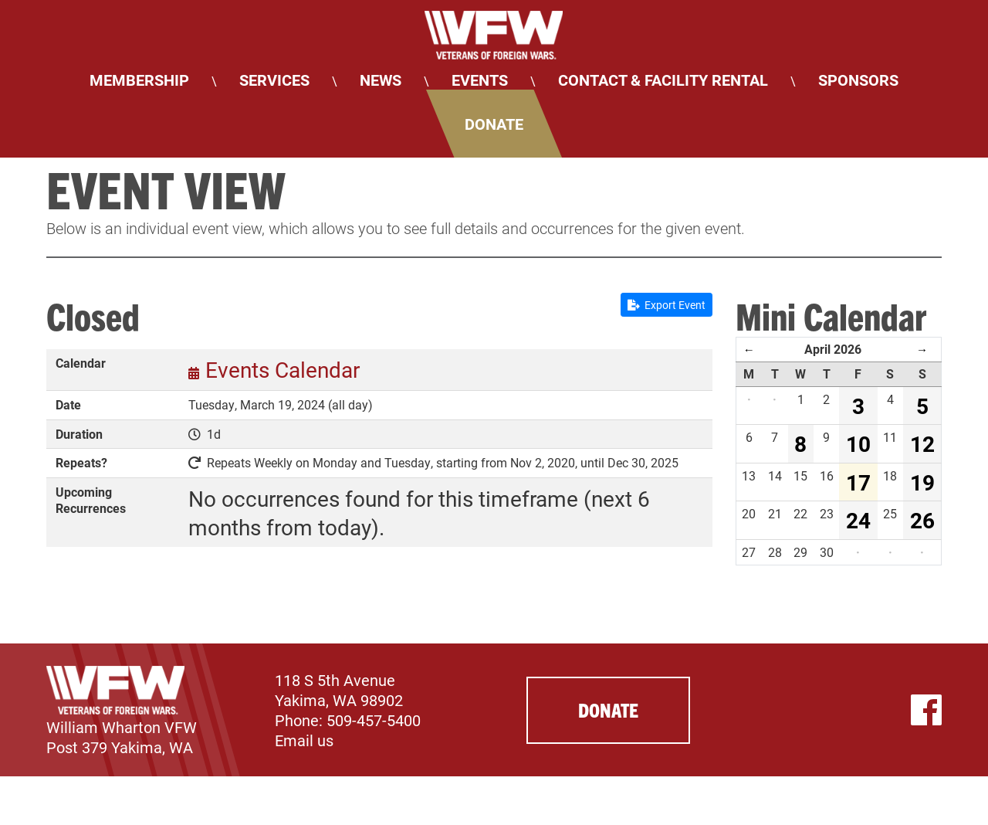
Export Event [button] (666, 304)
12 (922, 443)
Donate (494, 124)
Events (480, 80)
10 (858, 443)
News (380, 80)
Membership (139, 80)
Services (274, 80)
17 (858, 482)
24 (858, 520)
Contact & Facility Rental (663, 80)
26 (922, 520)
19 (922, 482)
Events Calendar (282, 369)
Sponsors (858, 80)
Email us (304, 740)
